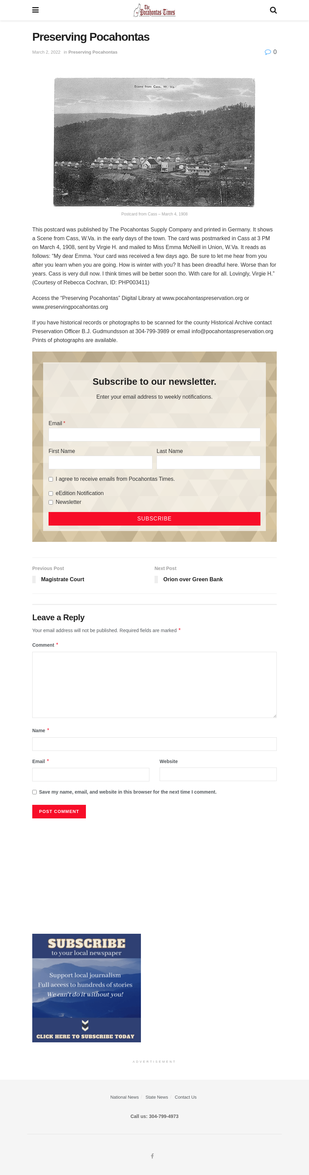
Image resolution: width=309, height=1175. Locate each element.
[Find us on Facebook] (152, 1156)
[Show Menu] (35, 10)
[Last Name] (208, 462)
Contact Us (186, 1097)
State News (157, 1097)
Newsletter (68, 502)
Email (55, 423)
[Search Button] (273, 10)
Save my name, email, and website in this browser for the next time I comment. (128, 792)
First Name (62, 451)
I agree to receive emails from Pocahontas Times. (115, 479)
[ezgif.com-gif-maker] (86, 987)
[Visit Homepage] (154, 10)
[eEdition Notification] (51, 493)
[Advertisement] (154, 872)
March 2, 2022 (46, 52)
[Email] (154, 434)
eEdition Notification (80, 493)
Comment (45, 645)
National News (124, 1097)
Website (169, 761)
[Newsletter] (51, 502)
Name (41, 730)
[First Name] (100, 462)
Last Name (170, 451)
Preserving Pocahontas (92, 52)
